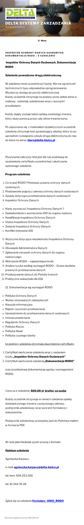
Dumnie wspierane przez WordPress (22, 517)
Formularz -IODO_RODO (48, 500)
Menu (42, 40)
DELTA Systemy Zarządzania (38, 23)
